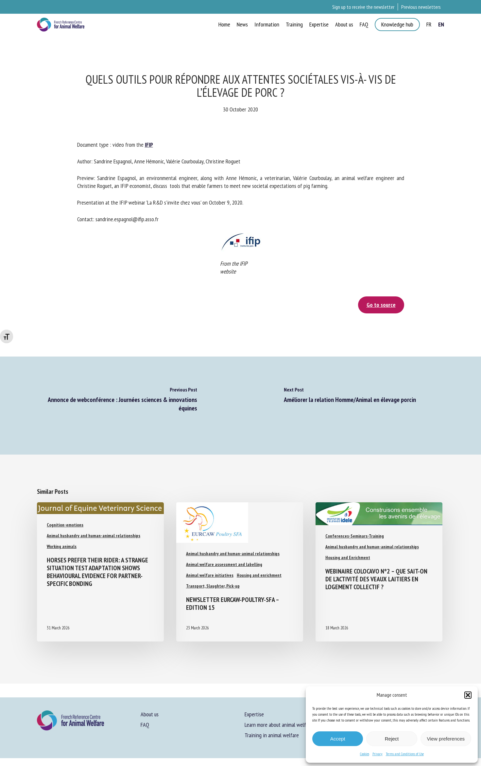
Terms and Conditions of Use (405, 753)
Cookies (364, 753)
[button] (468, 695)
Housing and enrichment (259, 575)
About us (150, 714)
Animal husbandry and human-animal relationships (93, 536)
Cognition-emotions (65, 525)
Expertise (254, 714)
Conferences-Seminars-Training (354, 536)
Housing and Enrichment (347, 557)
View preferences (446, 738)
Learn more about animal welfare (279, 724)
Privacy (377, 753)
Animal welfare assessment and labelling (224, 564)
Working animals (62, 546)
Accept (337, 738)
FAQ (145, 724)
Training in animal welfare (272, 735)
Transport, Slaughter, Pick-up (213, 586)
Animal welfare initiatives (209, 575)
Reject (392, 738)
